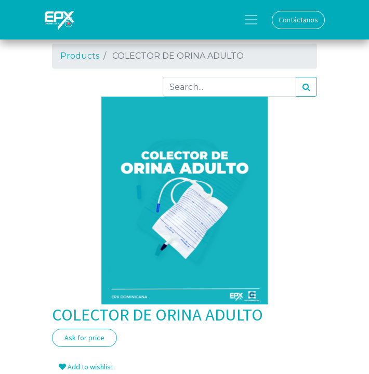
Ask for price (84, 337)
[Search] (306, 87)
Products (79, 56)
